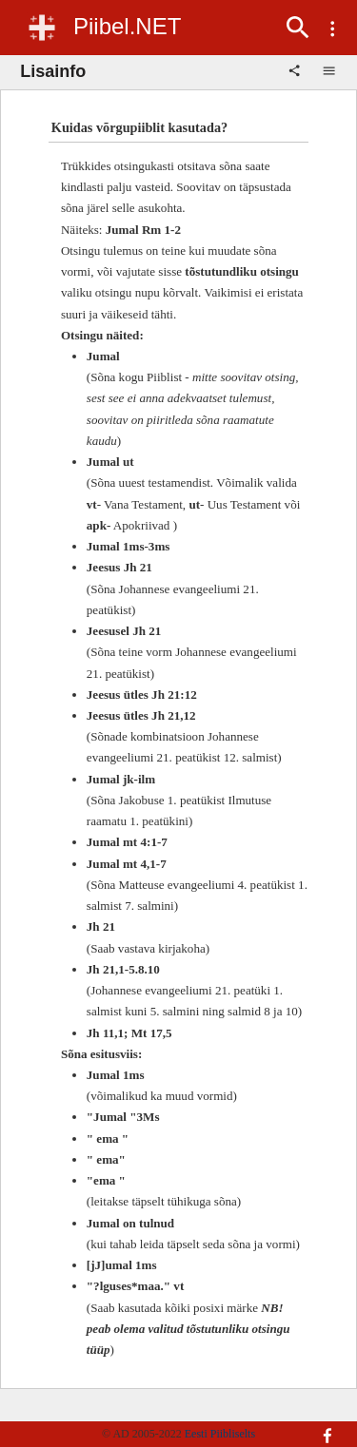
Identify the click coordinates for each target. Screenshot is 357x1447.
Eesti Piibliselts (220, 1433)
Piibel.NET (127, 26)
